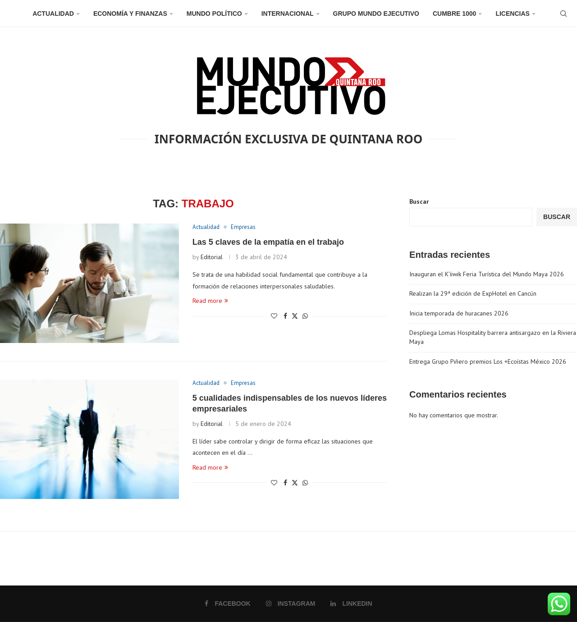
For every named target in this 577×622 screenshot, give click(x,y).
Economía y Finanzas (130, 13)
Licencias (512, 13)
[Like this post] (274, 316)
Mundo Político (214, 13)
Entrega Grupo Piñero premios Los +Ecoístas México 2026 (487, 361)
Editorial (212, 257)
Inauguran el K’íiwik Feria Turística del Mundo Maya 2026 (486, 274)
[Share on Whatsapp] (305, 316)
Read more (210, 301)
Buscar (419, 201)
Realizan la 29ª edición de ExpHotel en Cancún (472, 293)
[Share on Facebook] (285, 316)
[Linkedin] (351, 603)
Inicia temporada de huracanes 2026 (458, 313)
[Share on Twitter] (295, 316)
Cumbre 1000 (454, 13)
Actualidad (53, 13)
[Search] (563, 13)
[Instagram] (291, 603)
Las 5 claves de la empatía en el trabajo (268, 242)
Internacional (287, 13)
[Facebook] (227, 603)
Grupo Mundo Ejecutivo (376, 13)
